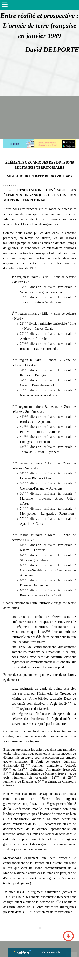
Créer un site (51, 952)
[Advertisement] (39, 98)
